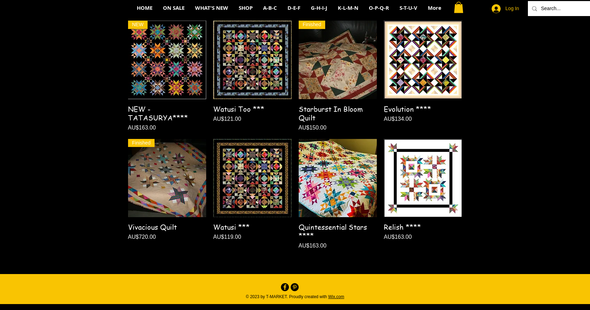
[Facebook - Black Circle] (285, 287)
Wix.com (336, 296)
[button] (458, 7)
